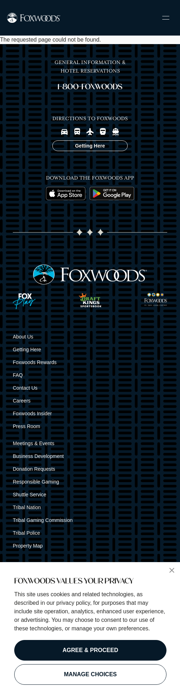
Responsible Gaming (36, 482)
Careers (22, 401)
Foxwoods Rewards (35, 362)
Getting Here (27, 349)
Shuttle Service (29, 494)
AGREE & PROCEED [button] (90, 650)
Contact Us (25, 388)
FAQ (18, 375)
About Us (23, 337)
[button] (171, 570)
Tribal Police (26, 533)
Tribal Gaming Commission (43, 520)
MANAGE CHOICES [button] (90, 674)
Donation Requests (34, 469)
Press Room (26, 426)
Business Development (38, 456)
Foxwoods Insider (32, 413)
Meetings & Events (33, 443)
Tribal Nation (27, 507)
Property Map (28, 546)
